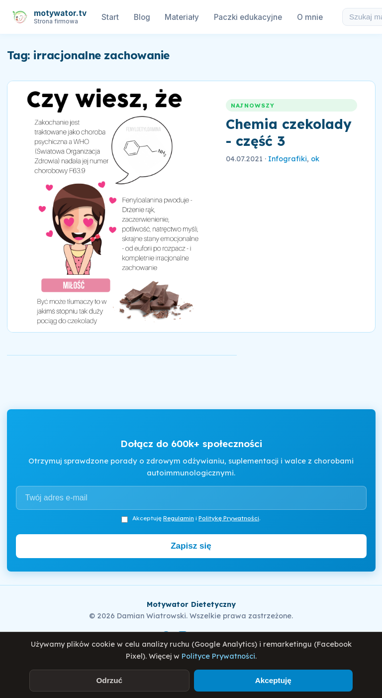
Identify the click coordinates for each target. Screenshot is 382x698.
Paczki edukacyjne (248, 17)
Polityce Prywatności (218, 656)
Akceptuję (273, 680)
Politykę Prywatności (228, 518)
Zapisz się (191, 546)
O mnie (310, 17)
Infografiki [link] (287, 158)
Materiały (182, 17)
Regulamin (178, 518)
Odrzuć (109, 680)
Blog (142, 17)
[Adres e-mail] (191, 498)
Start (110, 17)
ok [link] (315, 158)
